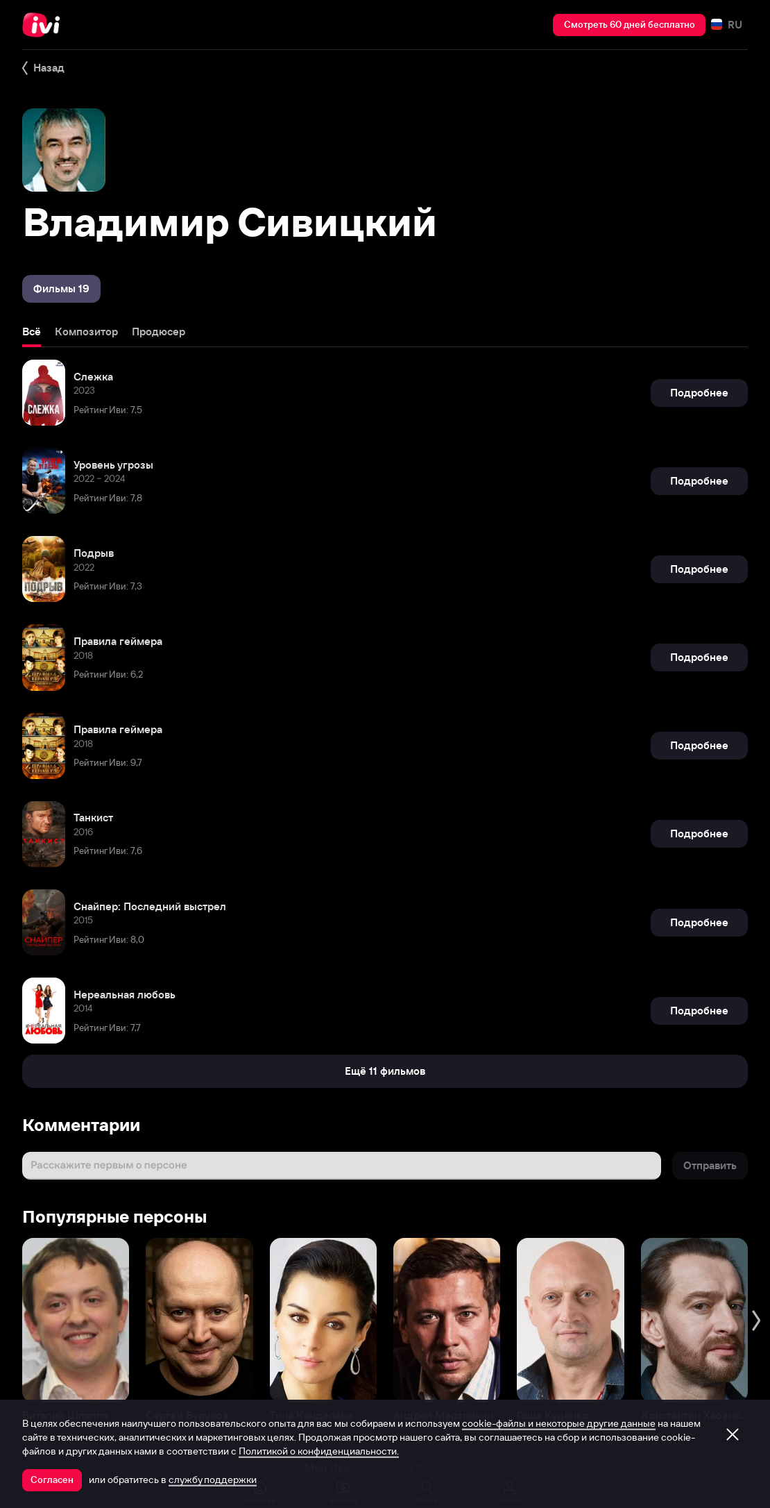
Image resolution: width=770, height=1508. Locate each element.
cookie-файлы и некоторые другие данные (559, 1423)
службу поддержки (213, 1479)
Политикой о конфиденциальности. (319, 1451)
